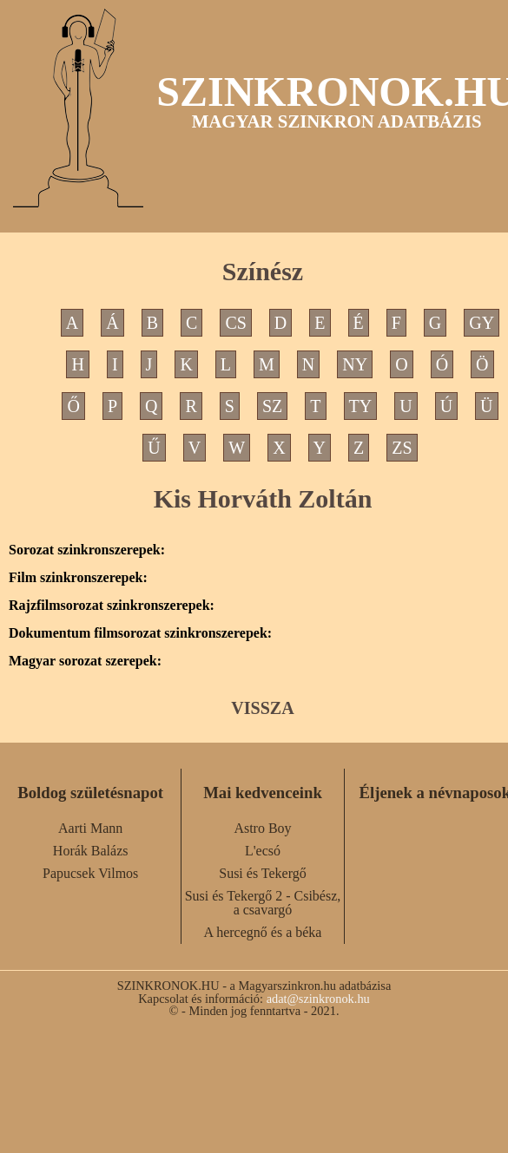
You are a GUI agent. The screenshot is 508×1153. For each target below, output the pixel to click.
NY (354, 364)
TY (361, 406)
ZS (402, 447)
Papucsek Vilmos (90, 873)
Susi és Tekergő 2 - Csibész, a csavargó (263, 902)
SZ (272, 406)
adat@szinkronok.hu (318, 999)
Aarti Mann (90, 828)
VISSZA (262, 708)
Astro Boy (262, 828)
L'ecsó (262, 850)
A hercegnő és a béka (263, 932)
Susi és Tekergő (263, 873)
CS (235, 322)
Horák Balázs (91, 850)
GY (481, 322)
